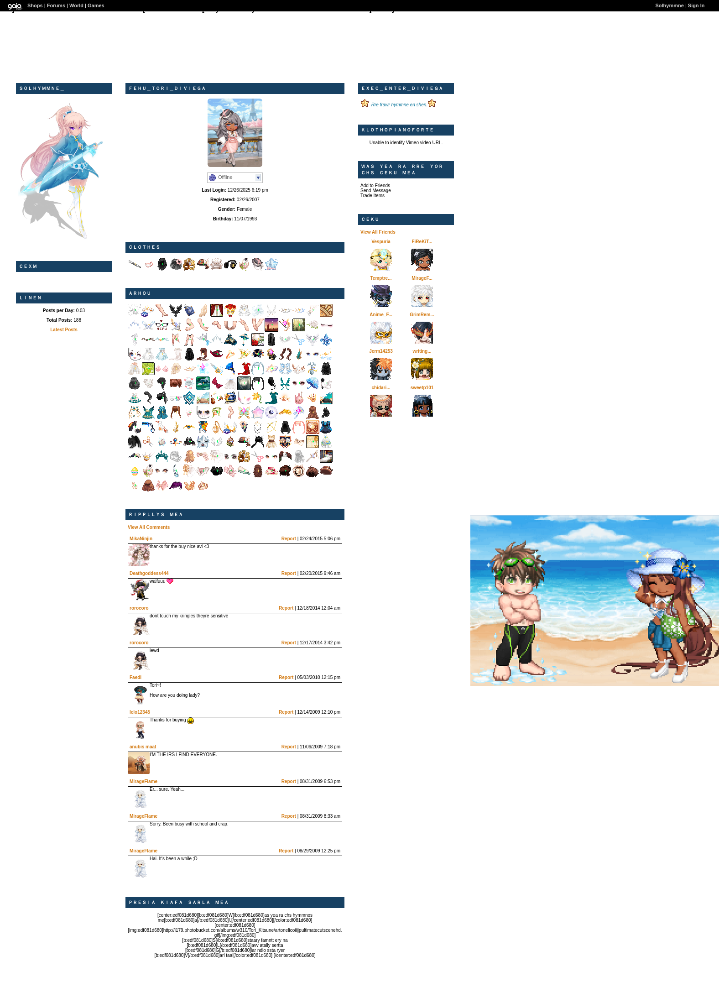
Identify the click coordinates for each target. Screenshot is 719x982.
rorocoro (139, 608)
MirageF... (422, 278)
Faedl (135, 677)
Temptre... (380, 278)
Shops (35, 5)
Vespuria (381, 241)
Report (288, 538)
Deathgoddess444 (149, 573)
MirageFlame (143, 781)
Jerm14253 (381, 351)
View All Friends (378, 232)
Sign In (696, 5)
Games (96, 5)
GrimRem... (422, 314)
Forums (56, 5)
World (76, 5)
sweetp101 (422, 387)
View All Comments (149, 527)
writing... (421, 351)
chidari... (380, 387)
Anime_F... (381, 314)
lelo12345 (140, 712)
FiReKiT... (422, 241)
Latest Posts (63, 329)
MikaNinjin (141, 538)
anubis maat (143, 746)
